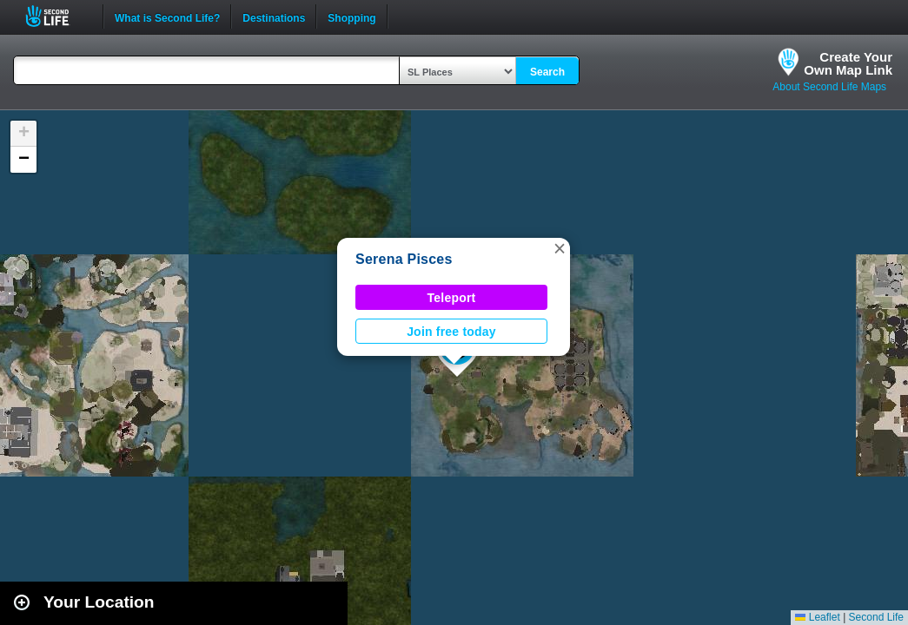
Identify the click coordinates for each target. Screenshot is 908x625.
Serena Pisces (404, 259)
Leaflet (817, 617)
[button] (559, 248)
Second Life (56, 16)
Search (547, 72)
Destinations (273, 16)
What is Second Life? (167, 16)
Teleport (451, 298)
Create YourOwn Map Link (848, 63)
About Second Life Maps (829, 87)
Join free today (451, 332)
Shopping (351, 16)
